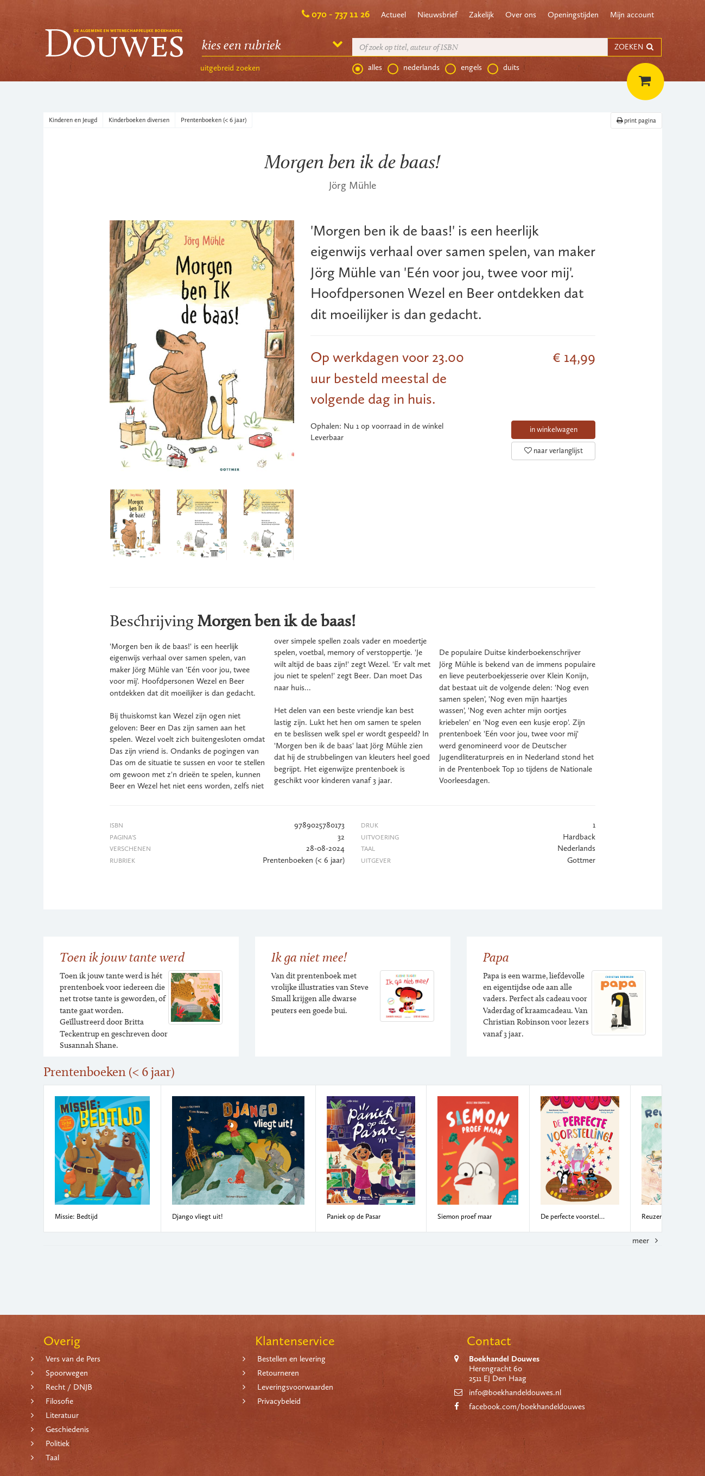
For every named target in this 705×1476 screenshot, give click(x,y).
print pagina (636, 120)
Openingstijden (573, 15)
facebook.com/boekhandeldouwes (527, 1406)
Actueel (393, 15)
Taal (52, 1457)
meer (647, 1240)
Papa (496, 957)
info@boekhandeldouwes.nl (515, 1392)
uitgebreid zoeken (230, 68)
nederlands (414, 67)
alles (367, 67)
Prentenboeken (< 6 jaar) (213, 120)
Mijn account (632, 15)
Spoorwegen (67, 1373)
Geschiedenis (67, 1429)
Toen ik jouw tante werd (122, 957)
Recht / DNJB (69, 1387)
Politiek (57, 1443)
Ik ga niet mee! (309, 957)
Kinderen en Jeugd (73, 120)
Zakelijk (481, 15)
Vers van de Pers (73, 1359)
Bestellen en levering (291, 1359)
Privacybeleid (279, 1401)
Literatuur (62, 1415)
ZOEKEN (634, 47)
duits (503, 67)
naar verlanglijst (553, 450)
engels (463, 67)
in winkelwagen (553, 429)
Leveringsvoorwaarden (295, 1387)
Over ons (520, 15)
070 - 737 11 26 (341, 14)
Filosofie (59, 1401)
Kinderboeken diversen (139, 120)
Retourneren (278, 1373)
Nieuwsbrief (437, 15)
